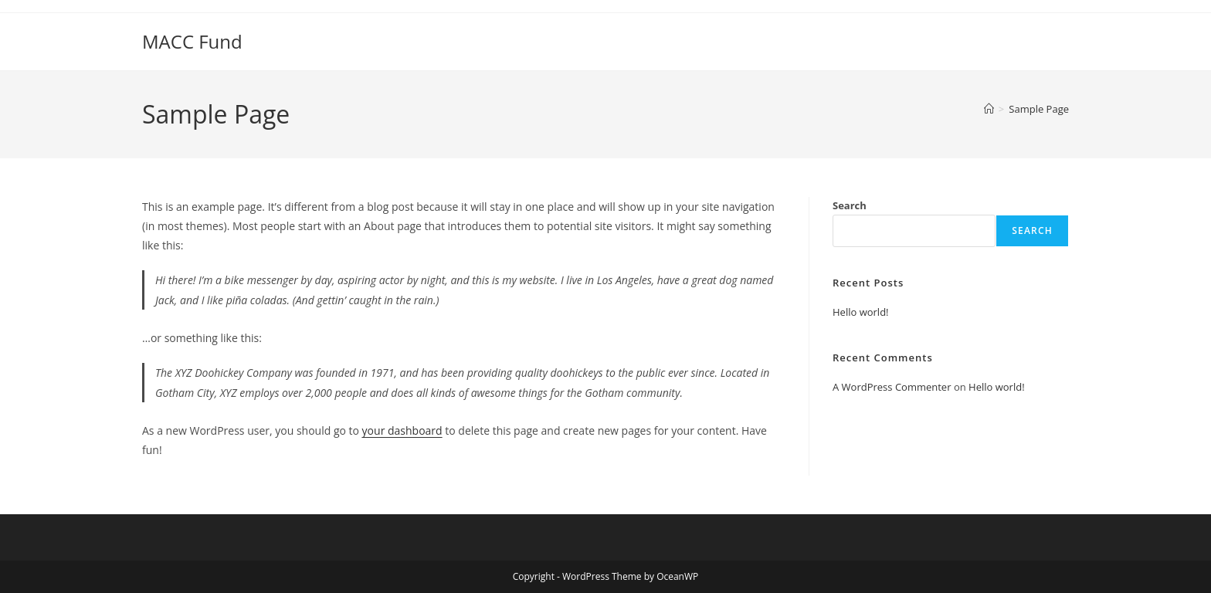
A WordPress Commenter (892, 387)
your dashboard (402, 430)
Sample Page (1039, 109)
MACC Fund (192, 41)
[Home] (989, 109)
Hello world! (861, 312)
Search (850, 205)
